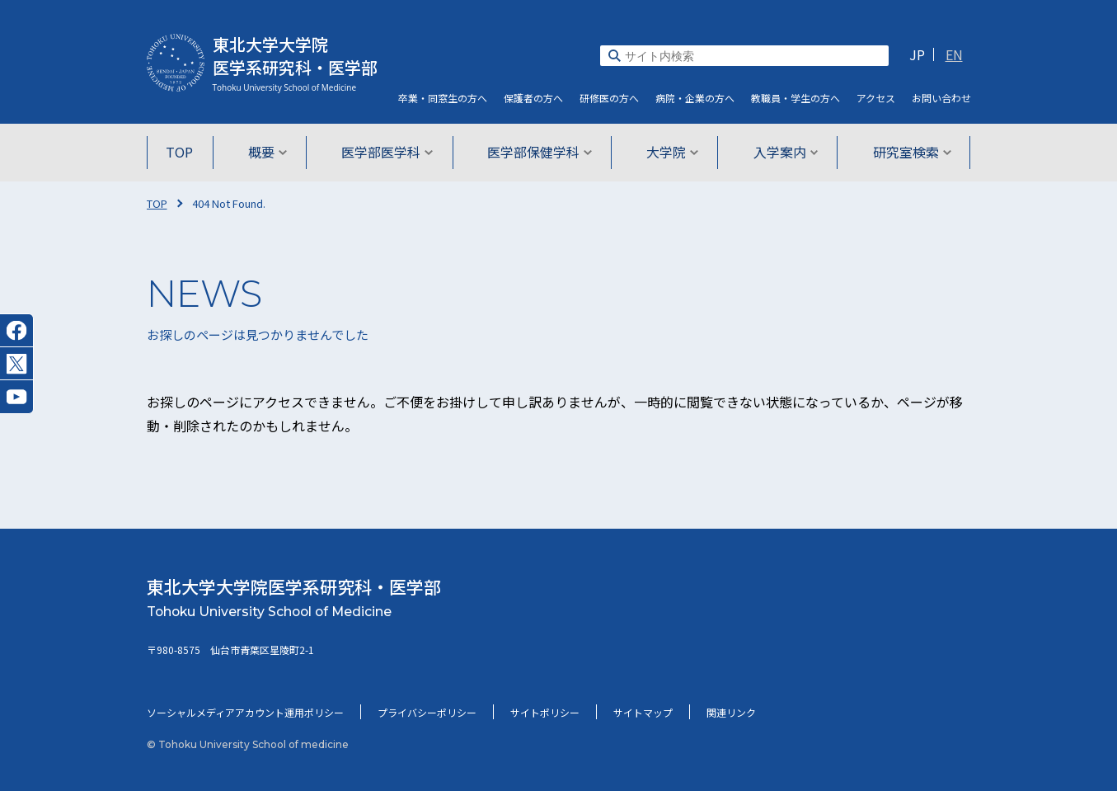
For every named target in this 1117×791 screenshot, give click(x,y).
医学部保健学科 (539, 152)
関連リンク (731, 712)
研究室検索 (906, 152)
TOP (185, 152)
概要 (270, 152)
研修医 (609, 98)
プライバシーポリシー (427, 712)
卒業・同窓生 (442, 98)
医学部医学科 (388, 152)
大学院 (671, 152)
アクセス (876, 98)
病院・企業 (694, 98)
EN (954, 54)
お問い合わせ (941, 98)
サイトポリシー (545, 712)
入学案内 (781, 152)
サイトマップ (643, 712)
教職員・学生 (795, 98)
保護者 (533, 98)
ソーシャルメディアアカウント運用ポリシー (245, 712)
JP (917, 54)
